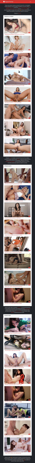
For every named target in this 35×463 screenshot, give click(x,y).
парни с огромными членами (23, 7)
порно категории (24, 8)
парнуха (12, 312)
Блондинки (8, 7)
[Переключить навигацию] (30, 2)
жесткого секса (18, 311)
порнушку (19, 307)
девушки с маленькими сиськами (12, 8)
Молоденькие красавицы (10, 161)
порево (18, 159)
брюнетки (12, 7)
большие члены (27, 308)
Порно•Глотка (8, 1)
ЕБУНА (19, 13)
